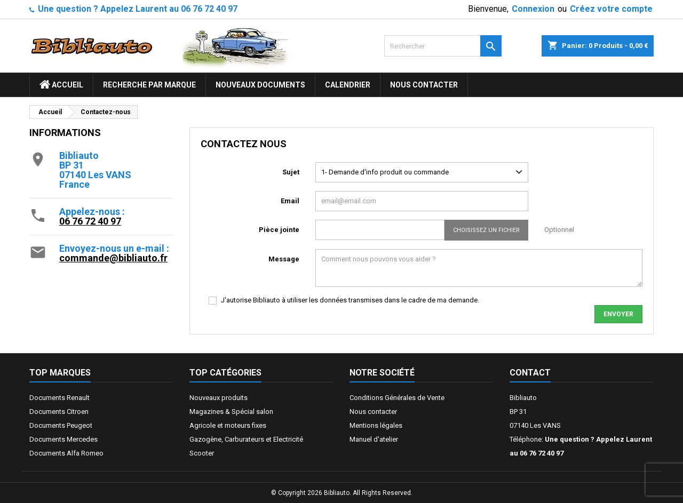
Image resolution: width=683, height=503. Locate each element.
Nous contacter (424, 85)
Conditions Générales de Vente (397, 398)
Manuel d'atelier (374, 439)
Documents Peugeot (60, 425)
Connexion (533, 9)
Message (283, 259)
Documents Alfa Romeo (66, 453)
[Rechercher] (443, 46)
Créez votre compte (611, 9)
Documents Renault (59, 398)
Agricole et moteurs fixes (227, 425)
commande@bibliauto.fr (113, 258)
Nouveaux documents (260, 85)
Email (290, 201)
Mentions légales (376, 425)
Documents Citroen (59, 412)
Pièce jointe (279, 230)
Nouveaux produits (218, 398)
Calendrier (347, 85)
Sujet (290, 172)
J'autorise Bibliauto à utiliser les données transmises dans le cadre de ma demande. (350, 300)
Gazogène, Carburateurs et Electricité (246, 439)
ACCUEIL (61, 85)
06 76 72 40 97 (90, 221)
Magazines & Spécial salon (231, 412)
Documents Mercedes (63, 439)
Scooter (201, 453)
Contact (530, 373)
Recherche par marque (149, 85)
